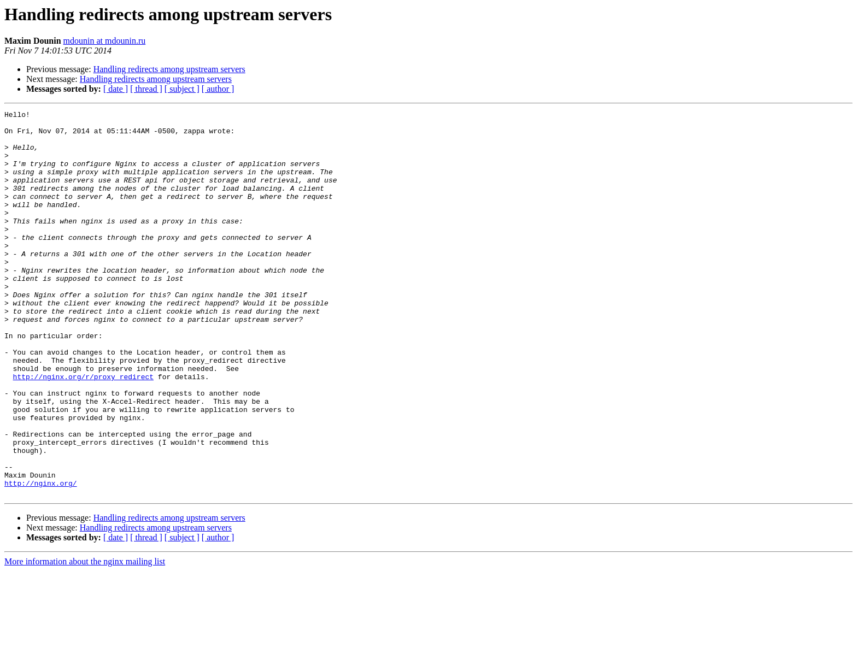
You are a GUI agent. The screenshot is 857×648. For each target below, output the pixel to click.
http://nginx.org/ (40, 558)
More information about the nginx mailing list (84, 638)
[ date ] (115, 88)
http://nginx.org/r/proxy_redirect (83, 430)
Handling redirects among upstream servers (169, 69)
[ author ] (218, 88)
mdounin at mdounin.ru (104, 40)
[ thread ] (146, 88)
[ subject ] (182, 88)
